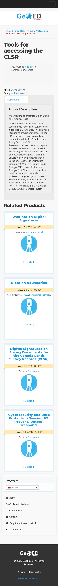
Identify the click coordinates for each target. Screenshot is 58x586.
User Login (13, 529)
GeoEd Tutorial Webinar (17, 504)
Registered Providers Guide (21, 523)
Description (13, 99)
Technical (46, 295)
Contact (11, 516)
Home (7, 31)
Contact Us (35, 572)
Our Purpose (14, 510)
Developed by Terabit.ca (29, 578)
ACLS (31, 31)
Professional (42, 31)
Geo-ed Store (19, 31)
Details (29, 261)
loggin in (29, 66)
